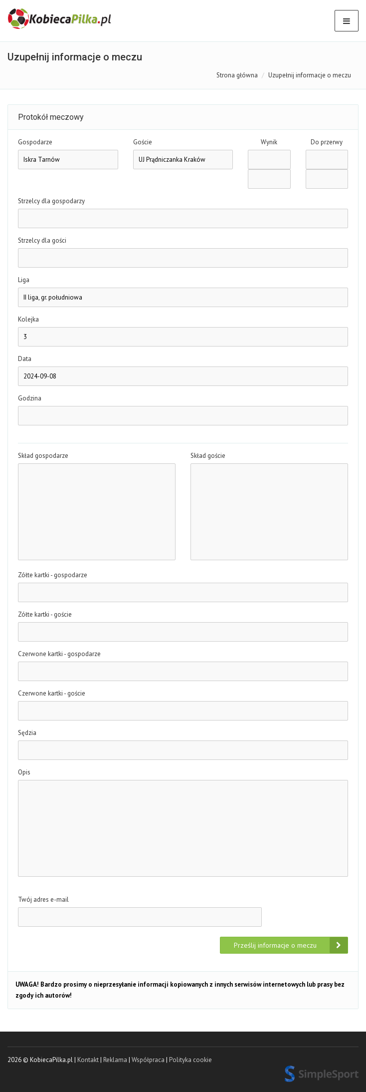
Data (24, 359)
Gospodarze (35, 142)
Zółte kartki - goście (45, 614)
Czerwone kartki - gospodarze (59, 654)
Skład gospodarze (43, 455)
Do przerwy (327, 142)
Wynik (269, 142)
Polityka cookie (190, 1060)
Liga (23, 280)
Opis (24, 772)
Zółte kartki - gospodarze (52, 575)
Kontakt (88, 1060)
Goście (142, 142)
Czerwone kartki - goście (51, 693)
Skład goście (207, 455)
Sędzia (27, 732)
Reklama (115, 1060)
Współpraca (148, 1060)
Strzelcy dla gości (42, 240)
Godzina (29, 398)
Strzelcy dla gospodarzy (51, 201)
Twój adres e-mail (43, 899)
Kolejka (28, 319)
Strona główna (237, 75)
